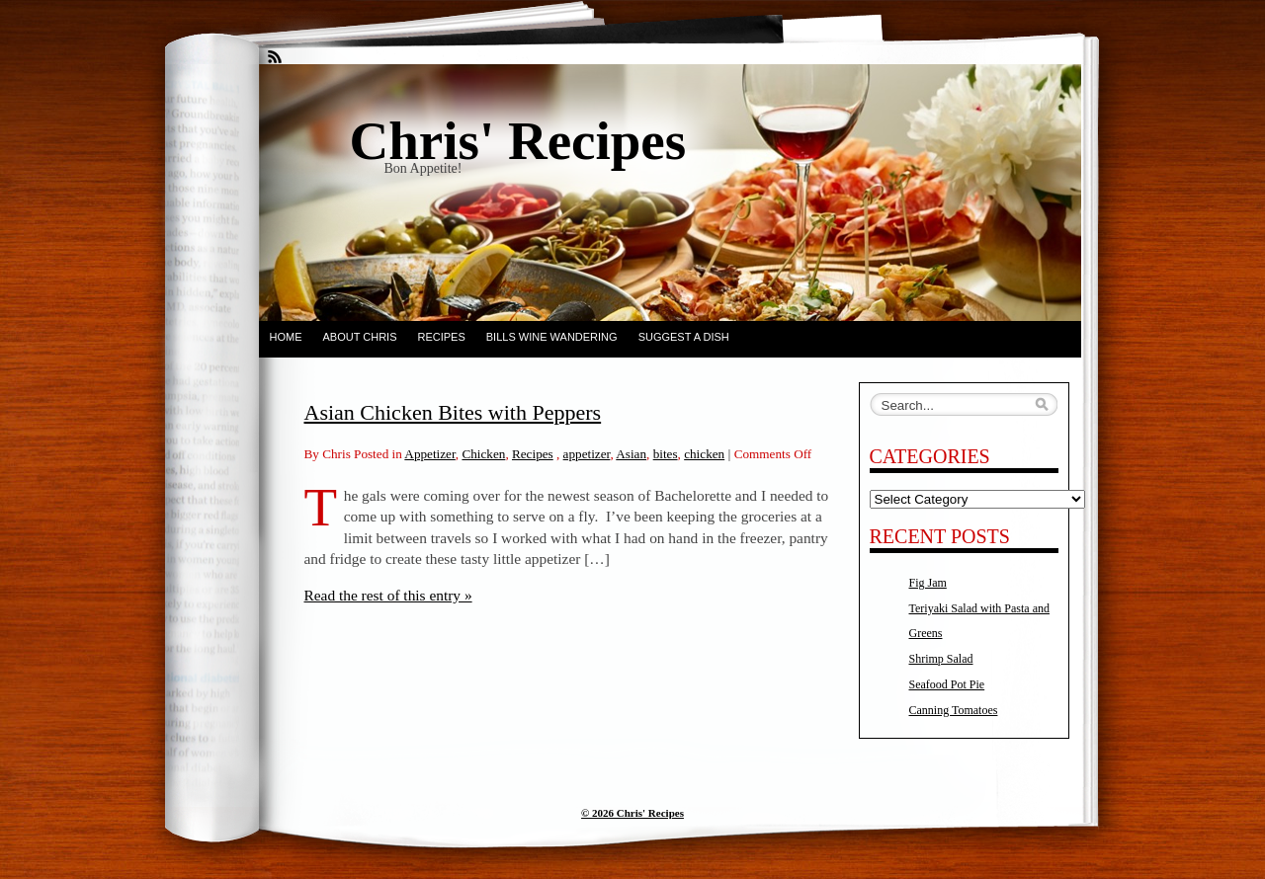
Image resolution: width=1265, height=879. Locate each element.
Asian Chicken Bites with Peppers (453, 412)
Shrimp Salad (941, 659)
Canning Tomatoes (953, 710)
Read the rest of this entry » (388, 595)
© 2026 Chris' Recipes (632, 813)
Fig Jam (928, 583)
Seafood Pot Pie (947, 684)
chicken (704, 453)
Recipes (440, 337)
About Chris (360, 337)
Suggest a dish (683, 337)
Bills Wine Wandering (552, 337)
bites (665, 453)
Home (286, 337)
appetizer (587, 453)
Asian (631, 453)
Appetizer (429, 453)
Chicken (483, 453)
